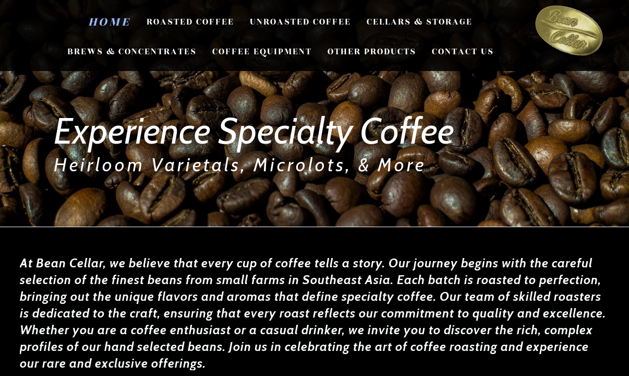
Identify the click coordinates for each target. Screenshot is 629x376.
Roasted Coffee (190, 22)
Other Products (372, 51)
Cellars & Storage (420, 22)
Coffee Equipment (262, 51)
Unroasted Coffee (300, 22)
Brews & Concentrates (132, 51)
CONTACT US (463, 51)
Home (109, 22)
